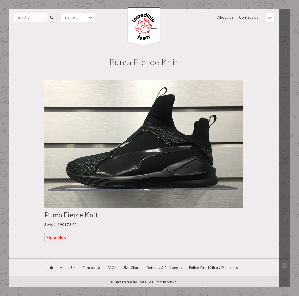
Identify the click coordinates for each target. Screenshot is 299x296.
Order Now (56, 237)
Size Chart (131, 267)
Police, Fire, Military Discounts (213, 267)
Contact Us (248, 17)
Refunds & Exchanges (164, 267)
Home (51, 267)
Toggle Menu (270, 17)
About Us (225, 17)
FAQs (112, 267)
